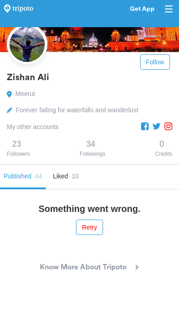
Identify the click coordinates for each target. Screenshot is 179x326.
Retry (89, 227)
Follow (155, 62)
